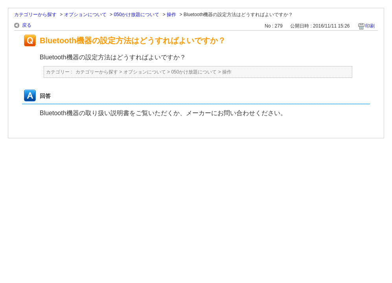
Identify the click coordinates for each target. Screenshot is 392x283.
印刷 (370, 26)
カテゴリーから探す (35, 14)
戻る (26, 25)
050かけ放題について (136, 14)
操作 (171, 14)
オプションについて (85, 14)
